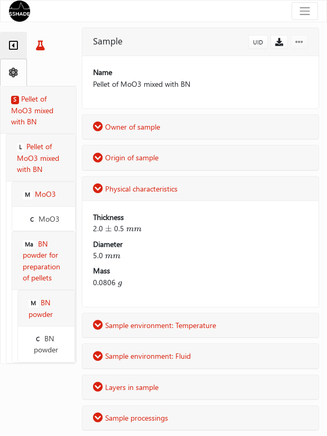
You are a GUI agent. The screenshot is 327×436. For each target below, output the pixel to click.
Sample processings (130, 418)
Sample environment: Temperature (154, 325)
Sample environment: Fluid (142, 356)
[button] (279, 42)
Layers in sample (125, 387)
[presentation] (108, 228)
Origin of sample (125, 157)
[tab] (13, 45)
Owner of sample (126, 127)
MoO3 (44, 219)
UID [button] (258, 42)
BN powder (46, 344)
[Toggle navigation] (305, 11)
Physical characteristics (135, 189)
